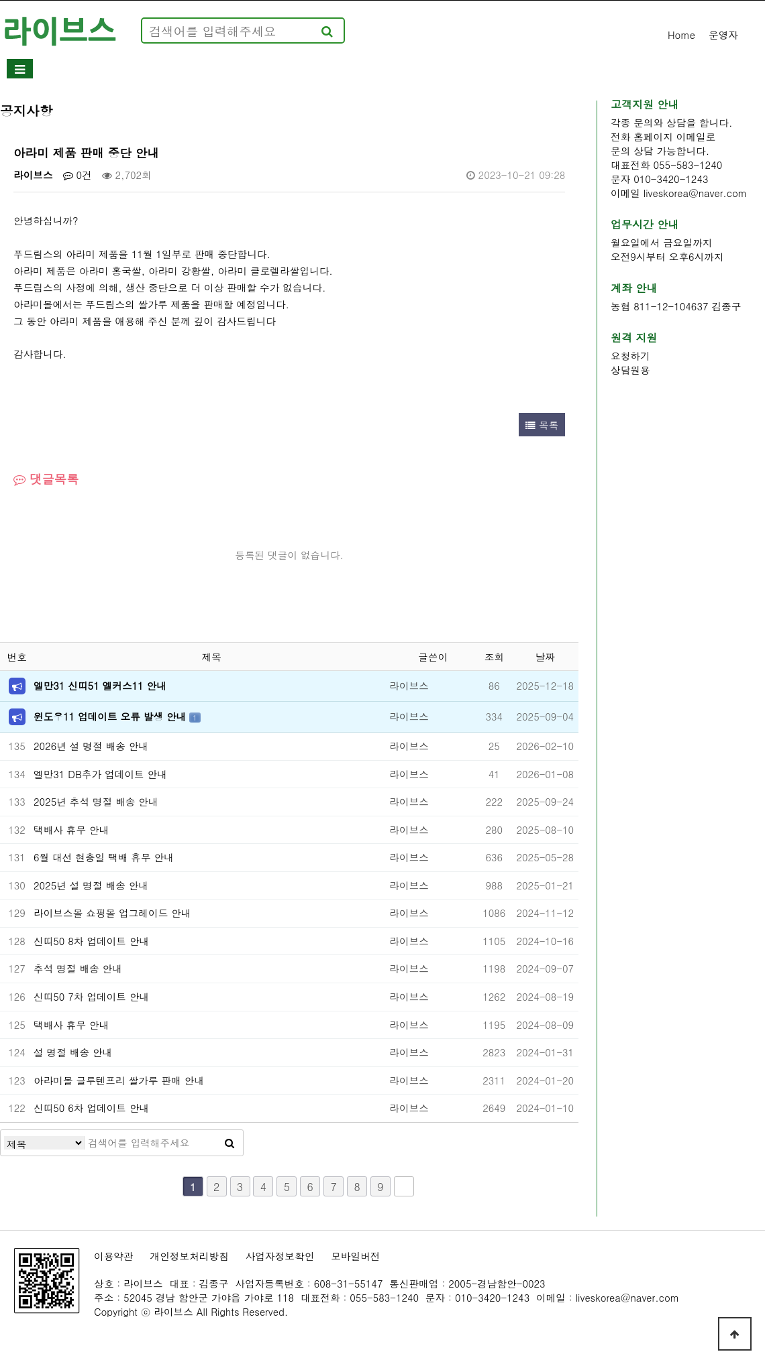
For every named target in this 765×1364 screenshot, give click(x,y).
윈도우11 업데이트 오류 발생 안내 (111, 716)
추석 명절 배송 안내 (78, 968)
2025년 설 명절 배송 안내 (91, 885)
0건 (77, 175)
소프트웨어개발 (205, 69)
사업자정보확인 (280, 1256)
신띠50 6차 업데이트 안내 (91, 1108)
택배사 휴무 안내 (71, 829)
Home (681, 34)
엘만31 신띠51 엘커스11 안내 (100, 685)
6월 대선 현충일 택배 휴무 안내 (104, 857)
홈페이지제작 (339, 69)
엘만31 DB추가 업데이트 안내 (100, 774)
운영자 (723, 34)
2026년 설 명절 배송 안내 (91, 746)
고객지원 (454, 69)
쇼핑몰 (553, 69)
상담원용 (630, 370)
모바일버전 (355, 1256)
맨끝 (404, 1186)
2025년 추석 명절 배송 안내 (96, 801)
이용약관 (114, 1256)
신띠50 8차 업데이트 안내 (91, 941)
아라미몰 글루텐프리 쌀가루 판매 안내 (119, 1080)
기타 (640, 69)
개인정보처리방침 (189, 1256)
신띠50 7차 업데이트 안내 (91, 996)
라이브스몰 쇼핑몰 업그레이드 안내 (112, 913)
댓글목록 (46, 478)
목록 (541, 425)
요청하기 (630, 356)
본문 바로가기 (0, 0)
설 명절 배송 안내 (73, 1052)
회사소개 (83, 69)
